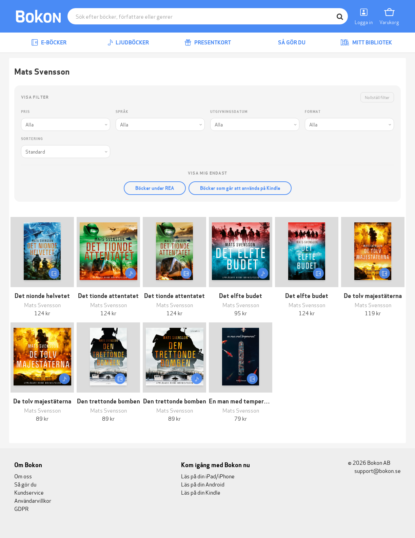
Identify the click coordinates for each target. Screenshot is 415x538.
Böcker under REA (154, 188)
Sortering (32, 139)
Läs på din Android (202, 484)
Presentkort (207, 42)
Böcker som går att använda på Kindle (240, 188)
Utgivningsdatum (229, 111)
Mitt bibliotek (366, 42)
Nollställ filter (377, 97)
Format (313, 111)
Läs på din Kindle (200, 492)
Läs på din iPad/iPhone (208, 476)
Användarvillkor (32, 500)
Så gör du (286, 42)
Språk (122, 111)
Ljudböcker (128, 42)
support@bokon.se (374, 470)
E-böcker (48, 42)
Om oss (23, 476)
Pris (25, 111)
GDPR (21, 508)
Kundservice (29, 492)
